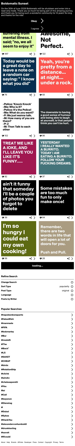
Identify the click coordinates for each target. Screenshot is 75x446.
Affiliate (20, 442)
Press (35, 442)
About (3, 442)
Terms (61, 442)
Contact (41, 442)
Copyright (48, 442)
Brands (13, 442)
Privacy (55, 442)
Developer (27, 442)
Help (8, 442)
